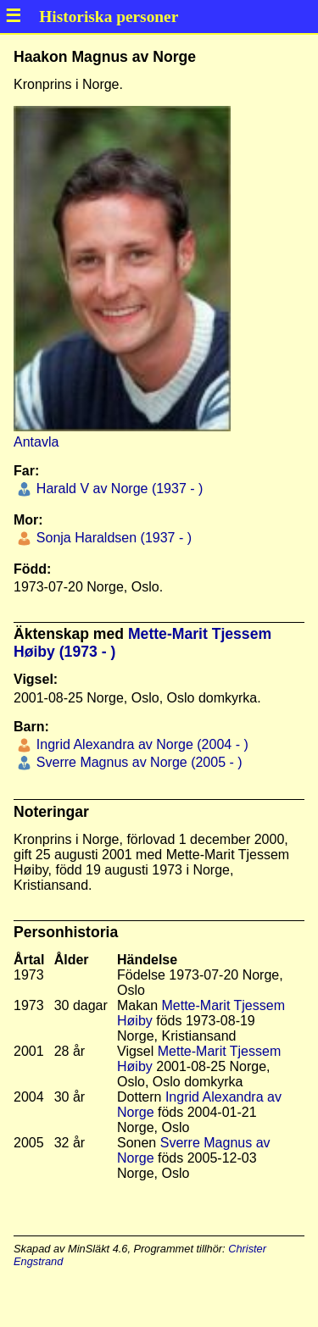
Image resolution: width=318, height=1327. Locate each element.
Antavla (36, 442)
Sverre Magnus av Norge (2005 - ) (137, 762)
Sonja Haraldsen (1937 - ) (112, 537)
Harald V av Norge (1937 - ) (117, 488)
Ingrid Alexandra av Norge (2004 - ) (140, 744)
